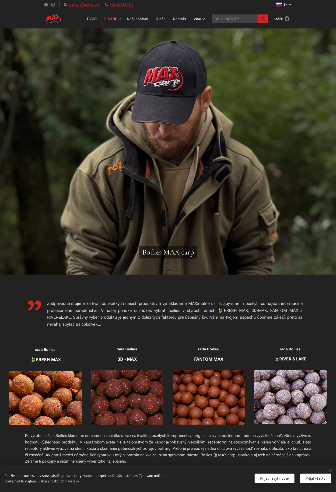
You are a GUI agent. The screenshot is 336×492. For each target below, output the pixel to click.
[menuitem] (95, 19)
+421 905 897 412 (121, 4)
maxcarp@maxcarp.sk (84, 4)
